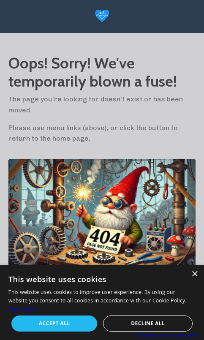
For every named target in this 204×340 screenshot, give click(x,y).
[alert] (102, 302)
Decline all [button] (148, 323)
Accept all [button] (54, 323)
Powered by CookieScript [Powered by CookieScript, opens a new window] (167, 335)
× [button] (194, 274)
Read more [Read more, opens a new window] (21, 309)
